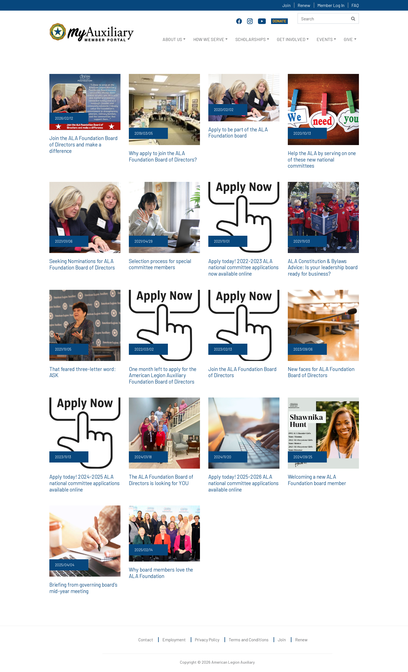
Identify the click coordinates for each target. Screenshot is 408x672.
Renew (304, 5)
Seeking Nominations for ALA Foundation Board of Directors (81, 263)
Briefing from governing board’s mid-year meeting (83, 584)
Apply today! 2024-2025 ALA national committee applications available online (83, 480)
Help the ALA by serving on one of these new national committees (321, 159)
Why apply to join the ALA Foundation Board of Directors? (162, 156)
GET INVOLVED (291, 39)
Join (286, 5)
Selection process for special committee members (159, 263)
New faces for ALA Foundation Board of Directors (320, 370)
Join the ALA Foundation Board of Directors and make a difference (83, 144)
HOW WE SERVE (208, 39)
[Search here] (328, 18)
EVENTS (325, 39)
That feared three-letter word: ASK (82, 370)
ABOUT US (172, 39)
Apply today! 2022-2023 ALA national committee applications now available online (242, 266)
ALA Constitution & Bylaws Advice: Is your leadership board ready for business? (322, 266)
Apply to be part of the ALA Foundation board (237, 132)
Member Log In (330, 5)
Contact (145, 635)
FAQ (355, 5)
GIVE (348, 39)
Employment (174, 635)
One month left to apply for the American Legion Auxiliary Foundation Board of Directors (162, 373)
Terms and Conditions (249, 635)
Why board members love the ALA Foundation (160, 569)
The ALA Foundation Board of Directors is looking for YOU (160, 477)
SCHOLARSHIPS (250, 39)
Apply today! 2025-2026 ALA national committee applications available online (242, 480)
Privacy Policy (207, 635)
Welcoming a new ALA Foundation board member (316, 477)
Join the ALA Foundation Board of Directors (242, 370)
